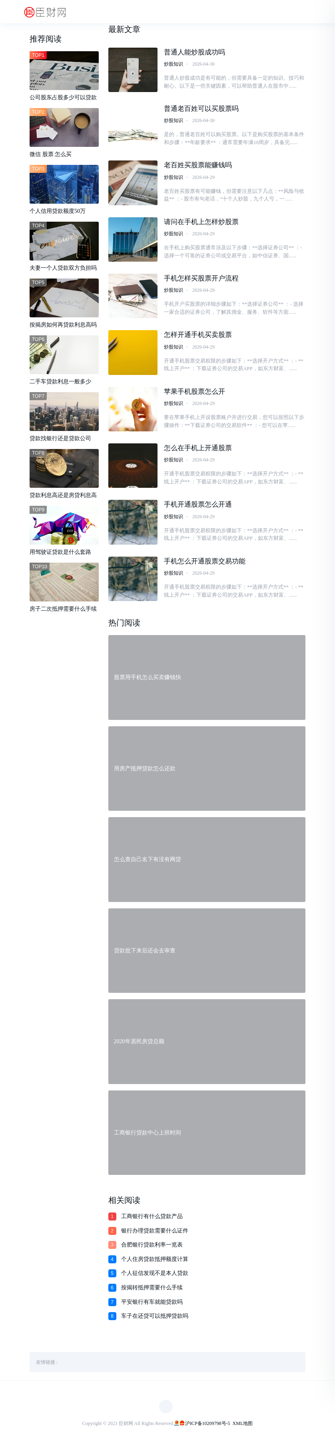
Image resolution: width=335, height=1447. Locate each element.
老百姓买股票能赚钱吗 (198, 165)
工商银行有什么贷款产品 (152, 1217)
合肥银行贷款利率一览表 (152, 1246)
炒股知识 (173, 64)
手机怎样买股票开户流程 (201, 279)
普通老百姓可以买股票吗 (201, 108)
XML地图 (243, 1424)
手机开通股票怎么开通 (198, 505)
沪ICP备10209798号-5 (207, 1424)
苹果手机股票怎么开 (194, 392)
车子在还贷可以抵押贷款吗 (154, 1317)
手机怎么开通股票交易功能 (204, 561)
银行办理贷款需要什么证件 (154, 1231)
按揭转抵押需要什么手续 (152, 1288)
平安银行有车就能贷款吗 (152, 1302)
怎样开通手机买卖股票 (198, 335)
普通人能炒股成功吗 (194, 52)
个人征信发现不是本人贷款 (154, 1274)
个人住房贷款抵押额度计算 (154, 1260)
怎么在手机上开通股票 (198, 448)
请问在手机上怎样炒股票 (201, 222)
